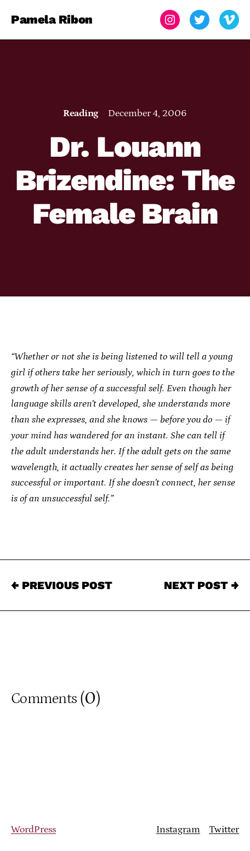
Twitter (224, 829)
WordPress (33, 829)
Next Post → (201, 585)
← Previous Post (61, 585)
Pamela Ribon (52, 19)
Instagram (178, 829)
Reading (80, 113)
